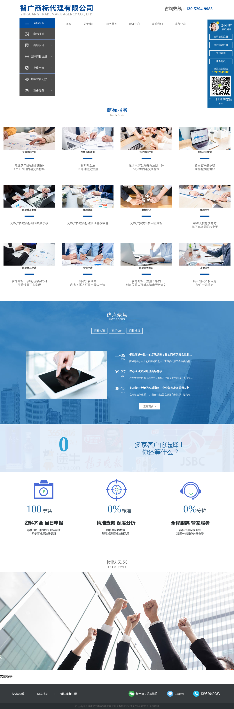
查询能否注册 (221, 36)
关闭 (220, 104)
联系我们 (157, 23)
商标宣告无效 (39, 79)
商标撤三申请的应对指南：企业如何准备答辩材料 (159, 387)
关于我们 (88, 23)
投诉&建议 (18, 693)
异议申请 (38, 67)
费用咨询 (221, 53)
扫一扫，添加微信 (147, 693)
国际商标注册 (39, 56)
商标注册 (38, 33)
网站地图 (42, 693)
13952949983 (210, 694)
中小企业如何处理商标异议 (145, 371)
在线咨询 (179, 693)
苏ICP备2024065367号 (137, 706)
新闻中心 (134, 23)
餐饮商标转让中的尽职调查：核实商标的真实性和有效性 (163, 354)
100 (34, 509)
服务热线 (221, 61)
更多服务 (38, 90)
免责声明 (154, 706)
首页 (69, 23)
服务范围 (111, 23)
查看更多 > (149, 406)
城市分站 (180, 23)
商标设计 (38, 45)
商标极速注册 (221, 45)
